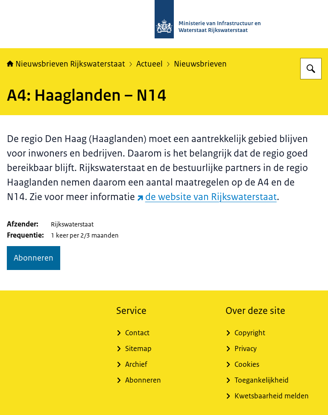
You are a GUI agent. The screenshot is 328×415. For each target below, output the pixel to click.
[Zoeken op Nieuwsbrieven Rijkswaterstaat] (311, 68)
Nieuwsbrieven (200, 64)
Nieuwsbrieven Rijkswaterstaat (66, 64)
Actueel (149, 64)
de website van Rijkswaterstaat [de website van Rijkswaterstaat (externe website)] (207, 197)
